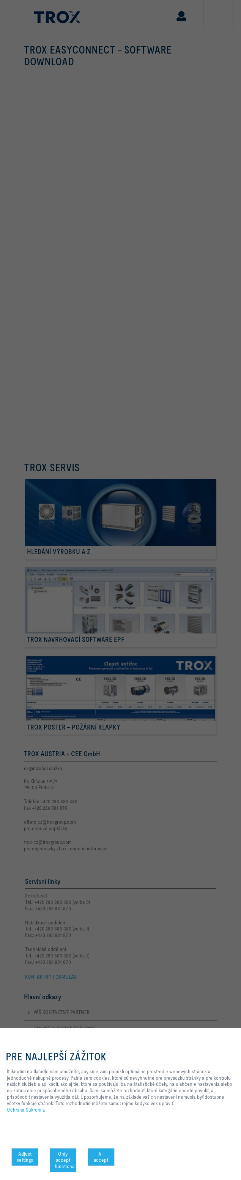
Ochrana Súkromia (26, 1110)
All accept (101, 1157)
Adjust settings (25, 1157)
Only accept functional (65, 1160)
